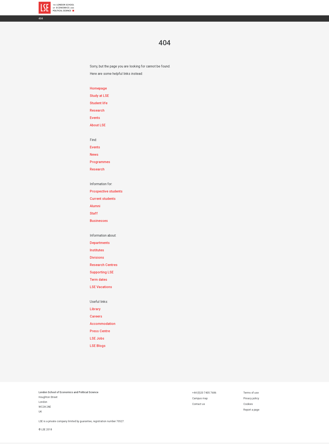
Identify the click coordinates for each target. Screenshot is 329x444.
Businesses (99, 222)
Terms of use (251, 394)
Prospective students (106, 193)
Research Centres (104, 266)
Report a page (251, 411)
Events (95, 119)
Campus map (200, 399)
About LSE (98, 127)
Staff (94, 215)
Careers (96, 318)
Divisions (97, 259)
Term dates (98, 281)
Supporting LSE (102, 274)
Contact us (198, 405)
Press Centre (100, 333)
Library (95, 310)
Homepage (98, 90)
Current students (103, 200)
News (94, 156)
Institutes (97, 252)
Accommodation (102, 325)
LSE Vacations (101, 288)
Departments (100, 244)
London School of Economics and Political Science (56, 8)
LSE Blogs (98, 347)
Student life (98, 105)
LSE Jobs (97, 340)
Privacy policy (251, 399)
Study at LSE (99, 97)
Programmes (100, 163)
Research (97, 112)
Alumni (95, 207)
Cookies (248, 405)
